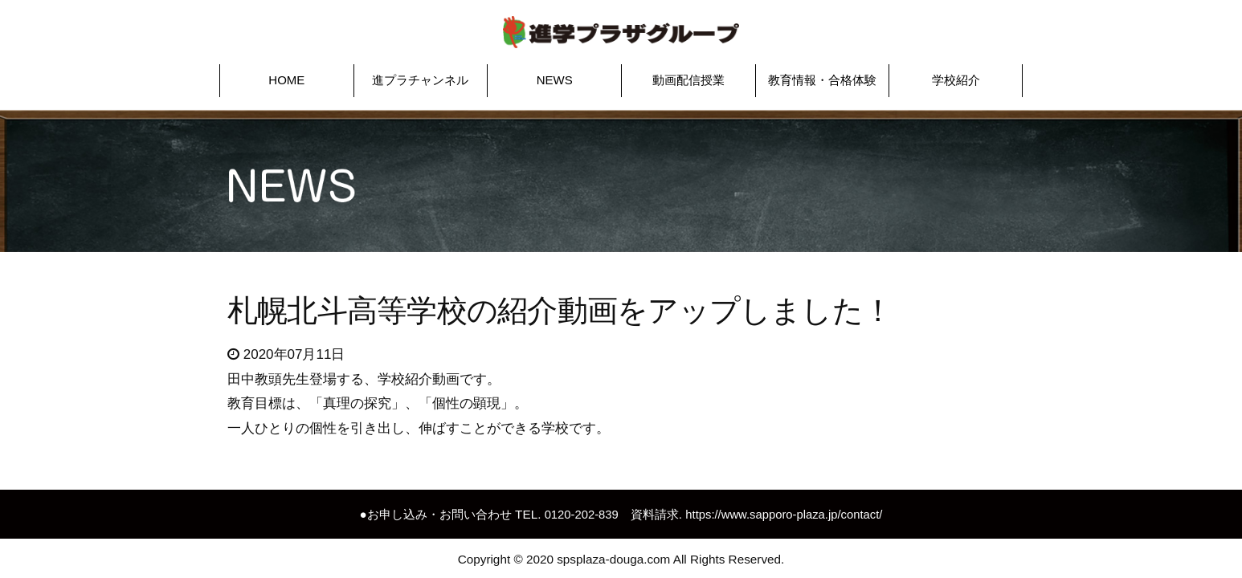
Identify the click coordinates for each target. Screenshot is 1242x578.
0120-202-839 (578, 508)
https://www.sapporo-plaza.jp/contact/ (785, 508)
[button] (286, 75)
